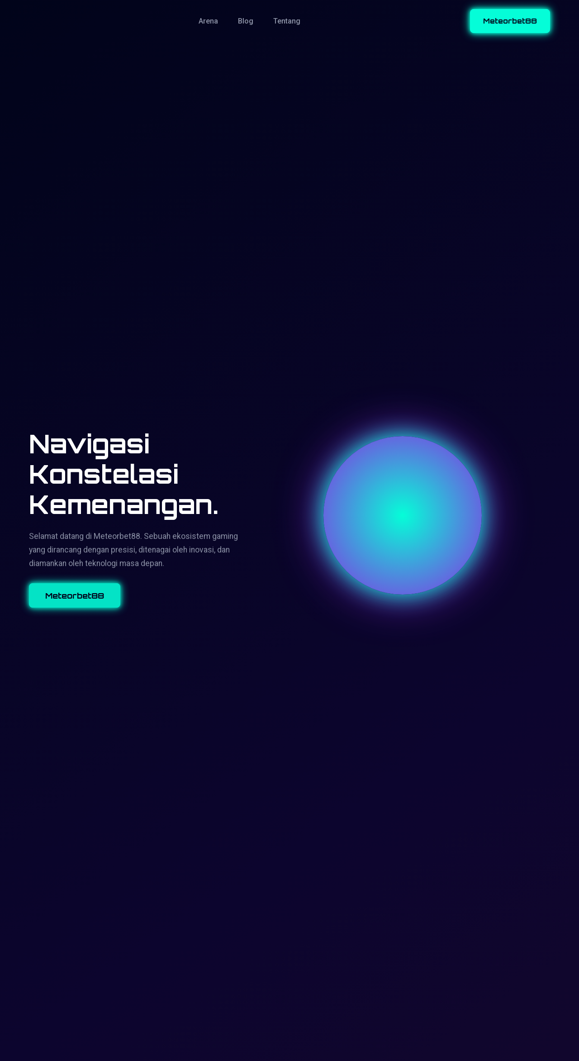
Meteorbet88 (510, 20)
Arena (208, 21)
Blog (245, 21)
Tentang (286, 21)
